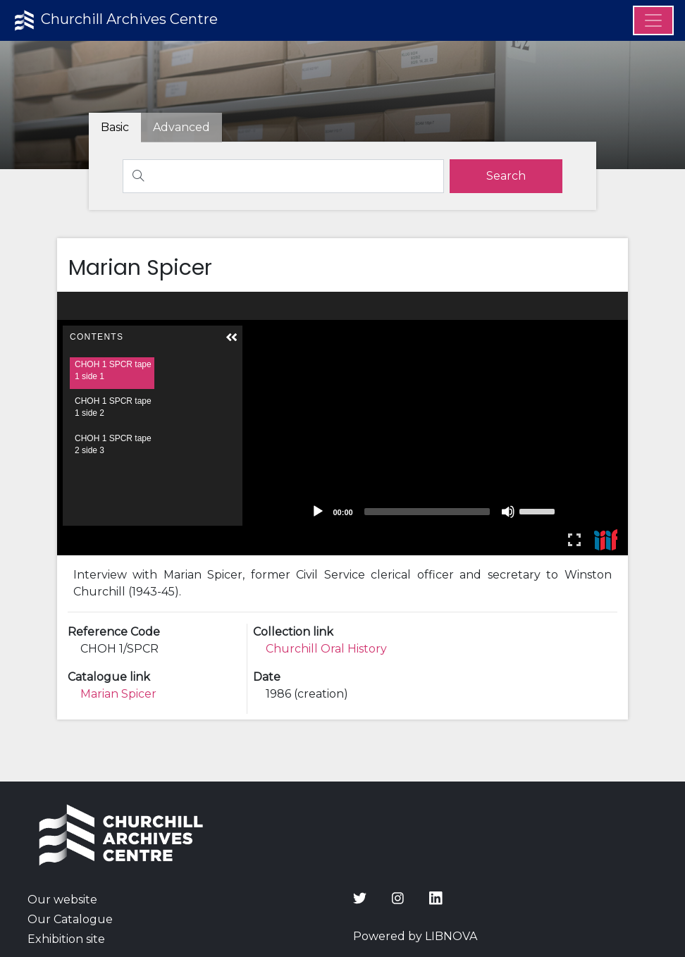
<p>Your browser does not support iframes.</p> (342, 423)
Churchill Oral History (326, 648)
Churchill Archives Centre (114, 20)
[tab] (181, 127)
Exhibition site (66, 939)
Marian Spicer (118, 693)
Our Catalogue (70, 919)
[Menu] (653, 20)
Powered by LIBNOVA (415, 936)
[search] (506, 176)
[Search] (283, 176)
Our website (62, 899)
